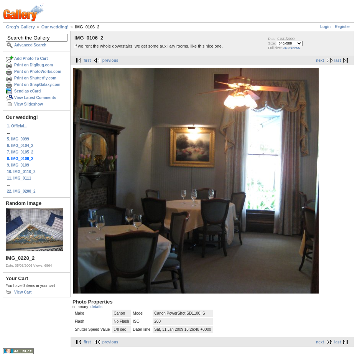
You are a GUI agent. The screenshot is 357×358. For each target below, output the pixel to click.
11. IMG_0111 (19, 178)
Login (325, 27)
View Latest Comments (35, 98)
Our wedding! (55, 27)
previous (110, 60)
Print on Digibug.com (33, 65)
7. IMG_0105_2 (20, 152)
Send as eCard (27, 91)
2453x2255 (291, 48)
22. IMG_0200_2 (21, 191)
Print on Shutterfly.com (35, 78)
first (87, 60)
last (337, 60)
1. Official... (17, 126)
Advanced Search (30, 45)
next (320, 60)
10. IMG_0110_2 (21, 172)
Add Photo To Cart (31, 58)
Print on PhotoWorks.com (37, 71)
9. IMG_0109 (18, 165)
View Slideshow (28, 104)
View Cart (22, 292)
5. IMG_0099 (18, 139)
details (96, 307)
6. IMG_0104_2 (20, 146)
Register (342, 27)
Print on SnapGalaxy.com (37, 84)
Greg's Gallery (20, 27)
